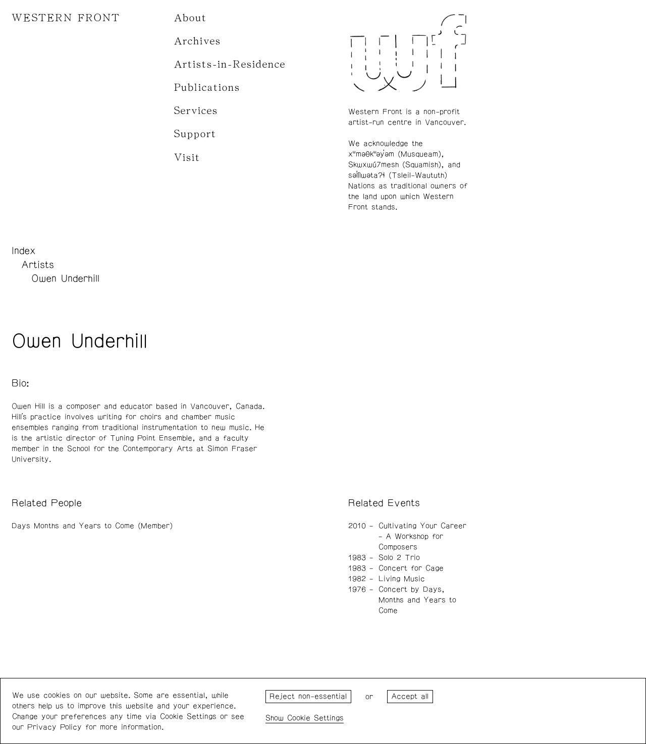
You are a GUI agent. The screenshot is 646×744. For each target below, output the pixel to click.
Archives (197, 41)
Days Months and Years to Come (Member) (92, 526)
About (190, 18)
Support (195, 134)
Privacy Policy (54, 727)
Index (24, 251)
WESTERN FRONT (66, 18)
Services (196, 110)
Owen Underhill (65, 278)
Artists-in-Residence (230, 64)
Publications (207, 87)
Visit (187, 157)
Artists (37, 265)
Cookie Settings (315, 718)
